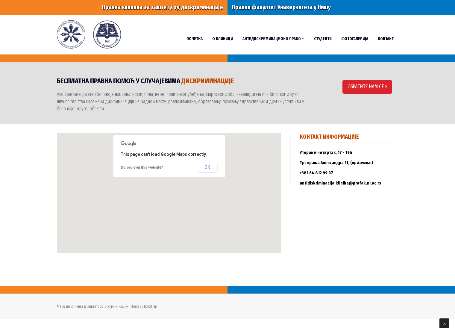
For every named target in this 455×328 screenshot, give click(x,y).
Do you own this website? (142, 167)
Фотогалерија (354, 38)
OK (207, 167)
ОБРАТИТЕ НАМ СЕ (367, 86)
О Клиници (222, 38)
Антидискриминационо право (273, 38)
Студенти (323, 38)
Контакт (386, 38)
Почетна (194, 38)
